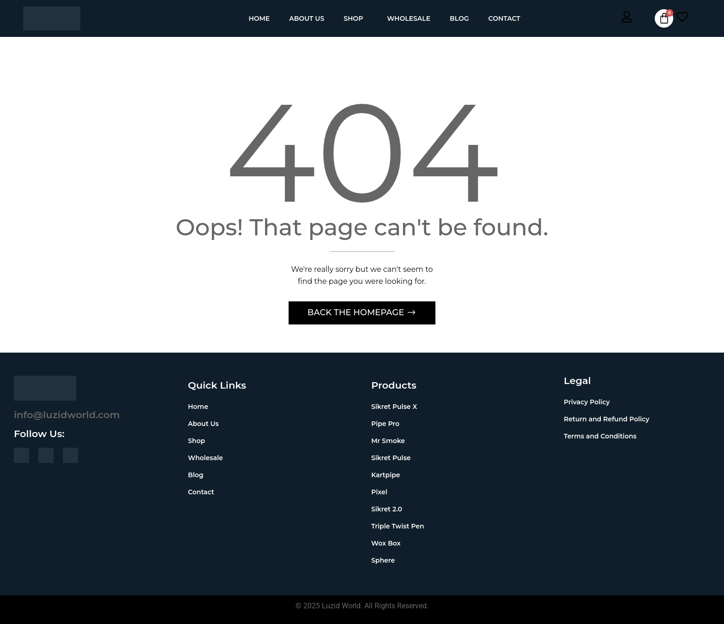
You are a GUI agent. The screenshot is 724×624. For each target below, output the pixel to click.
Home (259, 18)
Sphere (383, 560)
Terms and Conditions (600, 436)
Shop (353, 18)
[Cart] (664, 18)
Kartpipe (385, 475)
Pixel (379, 492)
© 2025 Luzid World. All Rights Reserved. (362, 605)
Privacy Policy (587, 402)
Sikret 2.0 (386, 509)
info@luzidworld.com (67, 414)
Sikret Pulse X (394, 406)
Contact (504, 18)
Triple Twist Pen (397, 526)
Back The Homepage (357, 312)
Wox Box (385, 543)
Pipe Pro (385, 424)
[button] (355, 18)
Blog (459, 18)
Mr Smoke (388, 441)
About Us (306, 18)
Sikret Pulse (391, 458)
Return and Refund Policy (606, 419)
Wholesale (408, 18)
